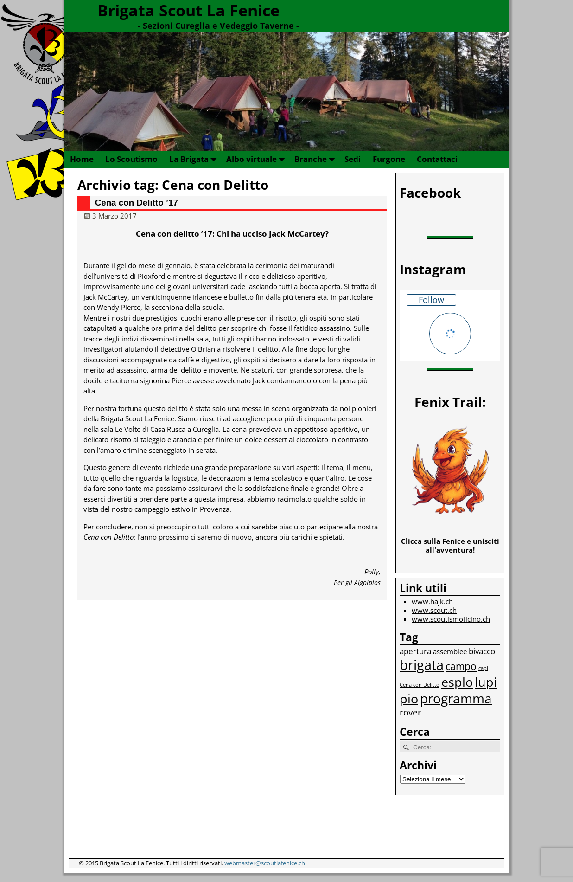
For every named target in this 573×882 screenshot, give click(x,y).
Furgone (389, 159)
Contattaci (437, 159)
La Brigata (194, 159)
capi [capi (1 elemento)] (483, 668)
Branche (316, 159)
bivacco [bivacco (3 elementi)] (482, 651)
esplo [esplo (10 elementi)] (457, 681)
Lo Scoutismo (131, 159)
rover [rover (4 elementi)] (410, 712)
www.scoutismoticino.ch (451, 619)
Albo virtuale (257, 159)
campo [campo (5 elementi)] (461, 666)
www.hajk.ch (432, 601)
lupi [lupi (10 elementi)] (486, 681)
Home (82, 159)
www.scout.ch (434, 610)
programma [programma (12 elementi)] (456, 698)
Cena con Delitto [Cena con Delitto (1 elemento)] (419, 685)
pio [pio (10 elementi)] (409, 698)
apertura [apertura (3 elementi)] (415, 651)
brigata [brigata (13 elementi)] (422, 665)
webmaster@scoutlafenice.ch (264, 863)
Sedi (352, 159)
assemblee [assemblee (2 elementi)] (450, 651)
